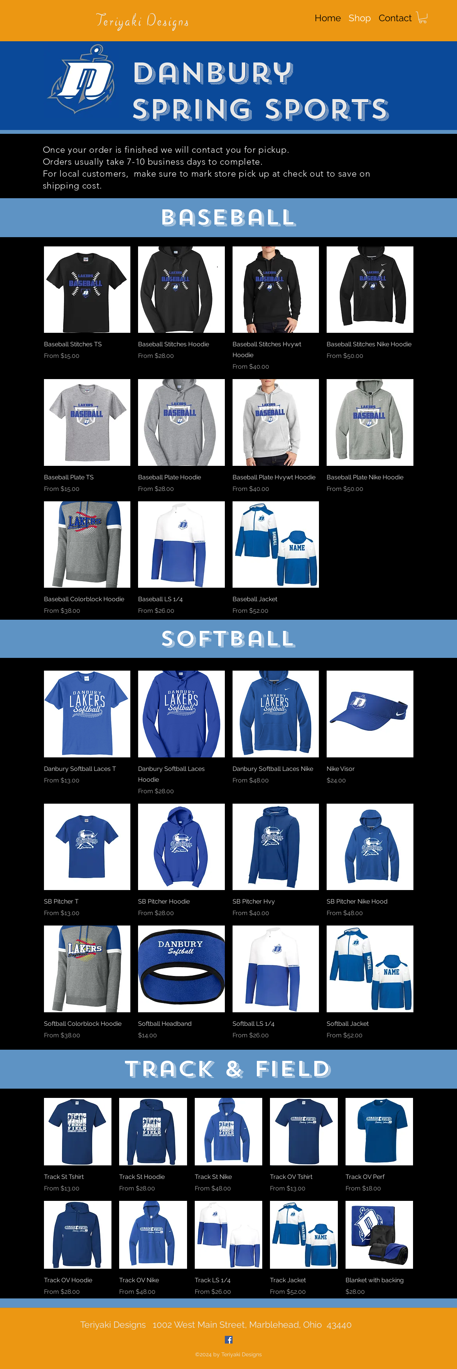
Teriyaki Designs (143, 22)
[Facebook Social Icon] (229, 1340)
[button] (423, 17)
